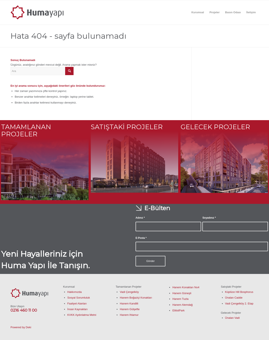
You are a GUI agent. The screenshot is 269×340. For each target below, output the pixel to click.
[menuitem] (198, 12)
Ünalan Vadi (232, 317)
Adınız (140, 217)
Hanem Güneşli (181, 293)
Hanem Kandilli (129, 303)
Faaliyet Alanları (77, 303)
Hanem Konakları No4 (185, 287)
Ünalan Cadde (234, 297)
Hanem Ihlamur (129, 314)
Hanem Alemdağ (182, 304)
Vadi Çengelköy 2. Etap (239, 303)
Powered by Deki (21, 327)
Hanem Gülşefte (130, 309)
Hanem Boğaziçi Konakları (136, 297)
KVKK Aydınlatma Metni (81, 314)
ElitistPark (178, 310)
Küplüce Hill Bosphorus (239, 292)
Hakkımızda (74, 292)
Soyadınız (209, 217)
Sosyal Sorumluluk (78, 297)
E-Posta (141, 237)
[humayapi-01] (37, 12)
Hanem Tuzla (180, 298)
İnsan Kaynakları (77, 309)
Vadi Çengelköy (129, 292)
